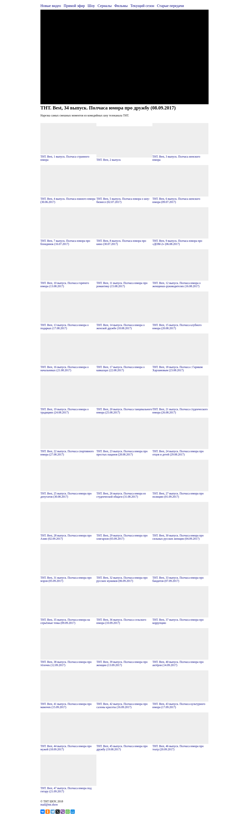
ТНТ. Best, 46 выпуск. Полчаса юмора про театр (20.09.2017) (180, 746)
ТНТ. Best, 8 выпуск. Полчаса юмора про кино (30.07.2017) (124, 241)
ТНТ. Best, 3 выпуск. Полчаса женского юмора (180, 156)
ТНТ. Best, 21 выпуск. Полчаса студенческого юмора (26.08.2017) (180, 409)
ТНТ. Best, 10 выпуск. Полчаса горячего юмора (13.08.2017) (68, 283)
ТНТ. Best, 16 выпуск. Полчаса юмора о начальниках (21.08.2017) (68, 367)
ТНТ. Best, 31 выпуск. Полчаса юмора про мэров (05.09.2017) (68, 577)
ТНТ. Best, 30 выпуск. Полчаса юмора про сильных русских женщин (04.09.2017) (180, 535)
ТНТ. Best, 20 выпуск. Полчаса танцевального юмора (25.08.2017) (124, 409)
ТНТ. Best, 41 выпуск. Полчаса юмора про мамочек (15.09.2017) (68, 704)
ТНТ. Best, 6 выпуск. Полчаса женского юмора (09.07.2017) (180, 198)
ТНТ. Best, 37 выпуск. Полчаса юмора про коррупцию (180, 619)
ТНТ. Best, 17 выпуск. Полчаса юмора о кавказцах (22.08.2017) (124, 367)
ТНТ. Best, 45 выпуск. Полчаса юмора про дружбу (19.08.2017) (124, 746)
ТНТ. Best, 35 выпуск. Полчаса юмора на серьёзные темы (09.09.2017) (68, 619)
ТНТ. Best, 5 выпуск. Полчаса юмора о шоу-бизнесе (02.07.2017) (124, 198)
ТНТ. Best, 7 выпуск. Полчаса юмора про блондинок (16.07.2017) (68, 241)
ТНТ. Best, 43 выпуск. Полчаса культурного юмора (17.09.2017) (180, 704)
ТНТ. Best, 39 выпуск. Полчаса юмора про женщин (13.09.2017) (124, 662)
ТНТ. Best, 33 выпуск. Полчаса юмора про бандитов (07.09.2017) (180, 577)
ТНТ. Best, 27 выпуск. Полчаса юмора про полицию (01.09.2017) (180, 493)
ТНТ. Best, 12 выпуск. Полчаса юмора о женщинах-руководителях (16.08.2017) (180, 283)
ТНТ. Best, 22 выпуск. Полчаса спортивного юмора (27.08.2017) (68, 451)
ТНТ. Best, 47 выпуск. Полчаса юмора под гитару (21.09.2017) (68, 788)
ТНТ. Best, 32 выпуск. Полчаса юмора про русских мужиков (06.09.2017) (124, 577)
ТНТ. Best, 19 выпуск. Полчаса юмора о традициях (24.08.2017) (68, 409)
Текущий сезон (142, 6)
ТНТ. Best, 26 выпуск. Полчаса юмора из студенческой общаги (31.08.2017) (124, 493)
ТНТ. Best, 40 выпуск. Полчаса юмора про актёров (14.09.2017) (180, 662)
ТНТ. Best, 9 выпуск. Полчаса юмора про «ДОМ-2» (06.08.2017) (180, 241)
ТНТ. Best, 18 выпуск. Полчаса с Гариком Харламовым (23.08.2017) (180, 367)
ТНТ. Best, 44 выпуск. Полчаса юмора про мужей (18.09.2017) (68, 746)
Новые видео (50, 6)
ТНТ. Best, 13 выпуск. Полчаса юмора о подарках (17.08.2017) (68, 325)
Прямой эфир (74, 6)
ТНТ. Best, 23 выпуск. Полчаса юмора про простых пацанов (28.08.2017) (124, 451)
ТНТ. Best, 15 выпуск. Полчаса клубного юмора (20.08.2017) (180, 325)
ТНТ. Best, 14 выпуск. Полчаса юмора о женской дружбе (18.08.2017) (124, 325)
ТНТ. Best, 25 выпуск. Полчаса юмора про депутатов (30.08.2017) (68, 493)
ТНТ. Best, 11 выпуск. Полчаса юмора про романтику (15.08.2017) (124, 283)
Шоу (91, 6)
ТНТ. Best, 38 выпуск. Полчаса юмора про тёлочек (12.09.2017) (68, 662)
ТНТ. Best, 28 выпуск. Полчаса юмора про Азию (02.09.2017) (68, 535)
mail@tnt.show (49, 804)
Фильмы (121, 6)
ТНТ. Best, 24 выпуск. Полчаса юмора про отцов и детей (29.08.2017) (180, 451)
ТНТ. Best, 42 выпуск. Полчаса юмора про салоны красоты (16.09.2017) (124, 704)
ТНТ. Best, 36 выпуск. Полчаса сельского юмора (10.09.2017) (124, 619)
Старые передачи (170, 6)
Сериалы (104, 6)
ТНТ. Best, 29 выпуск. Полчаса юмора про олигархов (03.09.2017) (124, 535)
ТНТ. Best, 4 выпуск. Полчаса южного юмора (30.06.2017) (68, 198)
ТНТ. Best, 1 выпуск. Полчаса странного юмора (68, 156)
